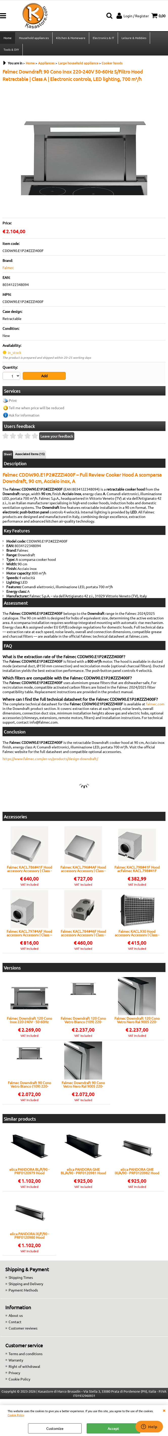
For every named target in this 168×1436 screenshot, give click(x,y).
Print (13, 400)
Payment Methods (23, 1290)
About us (16, 1315)
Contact (15, 1321)
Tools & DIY (11, 49)
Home (8, 38)
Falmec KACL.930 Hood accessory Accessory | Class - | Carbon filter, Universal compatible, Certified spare (137, 933)
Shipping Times (21, 1277)
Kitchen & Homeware (70, 38)
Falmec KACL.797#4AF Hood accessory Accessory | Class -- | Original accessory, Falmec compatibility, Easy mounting (29, 933)
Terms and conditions (25, 1353)
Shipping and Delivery (26, 1283)
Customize (54, 1428)
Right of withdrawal (24, 1366)
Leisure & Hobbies (134, 38)
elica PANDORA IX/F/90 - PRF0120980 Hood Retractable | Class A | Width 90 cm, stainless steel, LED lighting (29, 1235)
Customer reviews (23, 1328)
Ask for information (24, 415)
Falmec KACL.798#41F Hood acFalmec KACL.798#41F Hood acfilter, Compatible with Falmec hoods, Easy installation (137, 868)
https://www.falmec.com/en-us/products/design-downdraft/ (50, 758)
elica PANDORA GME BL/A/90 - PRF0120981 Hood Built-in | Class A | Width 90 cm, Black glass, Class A (83, 1171)
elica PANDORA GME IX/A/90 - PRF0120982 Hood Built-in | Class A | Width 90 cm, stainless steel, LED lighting (137, 1171)
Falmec (8, 267)
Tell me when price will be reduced (36, 407)
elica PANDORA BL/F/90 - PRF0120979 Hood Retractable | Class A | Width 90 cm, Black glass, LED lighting (29, 1171)
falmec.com (155, 704)
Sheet (8, 454)
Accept (113, 1428)
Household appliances (34, 38)
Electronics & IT (103, 38)
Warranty (16, 1360)
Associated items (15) (30, 454)
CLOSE (163, 1410)
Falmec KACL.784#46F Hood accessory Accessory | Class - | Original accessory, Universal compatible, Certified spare (83, 933)
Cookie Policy (16, 1415)
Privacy (14, 1372)
